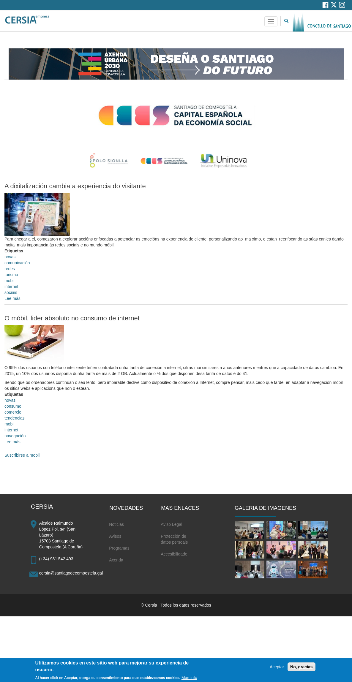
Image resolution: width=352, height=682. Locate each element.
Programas (119, 548)
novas (9, 256)
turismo (11, 274)
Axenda (116, 560)
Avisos (115, 536)
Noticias (116, 524)
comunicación (17, 262)
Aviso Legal (171, 524)
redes (9, 268)
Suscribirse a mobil (22, 455)
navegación (15, 435)
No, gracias (301, 668)
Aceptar (277, 668)
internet (11, 286)
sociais (10, 292)
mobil (9, 280)
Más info (189, 678)
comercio (12, 412)
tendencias (14, 418)
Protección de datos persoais (174, 539)
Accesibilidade (174, 554)
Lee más (12, 298)
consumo (12, 406)
